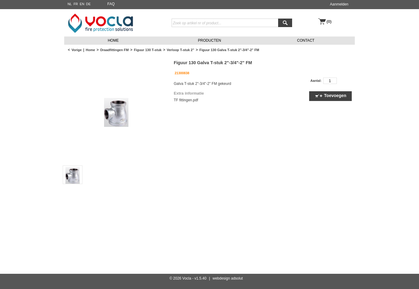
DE (88, 4)
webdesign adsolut (228, 278)
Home (90, 50)
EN (82, 4)
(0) (329, 21)
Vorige (77, 50)
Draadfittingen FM (114, 50)
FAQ (111, 4)
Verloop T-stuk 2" (180, 50)
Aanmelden (339, 4)
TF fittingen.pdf (186, 100)
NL (70, 4)
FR (76, 4)
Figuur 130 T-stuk (148, 50)
